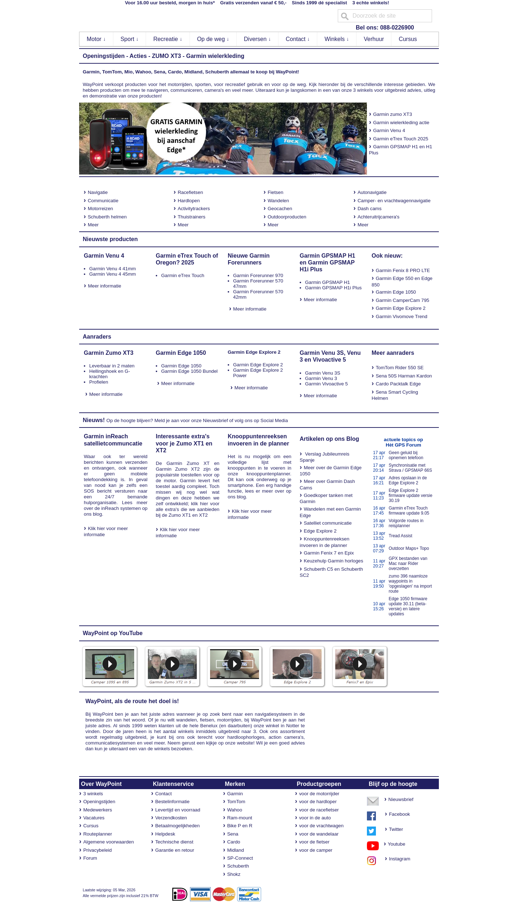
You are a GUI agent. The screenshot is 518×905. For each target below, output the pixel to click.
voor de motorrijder (319, 793)
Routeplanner (97, 834)
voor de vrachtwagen (321, 825)
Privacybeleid (97, 850)
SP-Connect (240, 858)
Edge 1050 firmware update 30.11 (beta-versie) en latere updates (408, 606)
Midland (235, 850)
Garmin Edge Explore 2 (401, 308)
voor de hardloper (317, 801)
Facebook (399, 814)
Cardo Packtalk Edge (398, 383)
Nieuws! (94, 420)
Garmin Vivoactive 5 (326, 383)
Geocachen (280, 208)
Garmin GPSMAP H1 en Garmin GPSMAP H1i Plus (327, 262)
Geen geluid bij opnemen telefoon (406, 455)
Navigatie (98, 192)
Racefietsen (190, 192)
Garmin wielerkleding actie (401, 122)
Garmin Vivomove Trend (401, 316)
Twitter (396, 829)
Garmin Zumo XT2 (178, 469)
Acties (138, 56)
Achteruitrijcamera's (379, 217)
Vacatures (93, 817)
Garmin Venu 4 (389, 130)
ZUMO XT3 (166, 56)
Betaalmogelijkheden (177, 825)
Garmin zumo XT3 (390, 114)
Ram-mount (239, 817)
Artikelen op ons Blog (329, 439)
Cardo (233, 842)
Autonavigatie (372, 192)
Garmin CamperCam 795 (402, 300)
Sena (232, 834)
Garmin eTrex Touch (182, 275)
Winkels (336, 39)
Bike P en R (239, 825)
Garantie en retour (174, 850)
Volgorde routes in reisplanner (406, 523)
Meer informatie (104, 286)
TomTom (236, 801)
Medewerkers (97, 810)
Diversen (257, 39)
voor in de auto (315, 817)
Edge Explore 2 (320, 531)
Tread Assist (401, 535)
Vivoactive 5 (329, 360)
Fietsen (275, 192)
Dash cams (370, 208)
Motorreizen (100, 208)
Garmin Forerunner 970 (258, 275)
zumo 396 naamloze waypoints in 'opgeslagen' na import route (410, 584)
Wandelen (278, 200)
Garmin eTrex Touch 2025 (400, 138)
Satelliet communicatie (327, 523)
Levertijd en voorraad (177, 810)
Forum (90, 858)
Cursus (408, 39)
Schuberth (238, 866)
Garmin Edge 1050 (396, 292)
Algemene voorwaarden (108, 842)
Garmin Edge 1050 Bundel (189, 371)
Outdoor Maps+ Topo (409, 548)
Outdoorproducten (287, 217)
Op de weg (213, 39)
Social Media (274, 420)
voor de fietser (314, 842)
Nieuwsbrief (215, 420)
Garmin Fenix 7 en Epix (329, 553)
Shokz (233, 874)
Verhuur (374, 39)
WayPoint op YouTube (113, 633)
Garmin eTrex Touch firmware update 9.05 (409, 511)
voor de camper (315, 850)
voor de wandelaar (318, 834)
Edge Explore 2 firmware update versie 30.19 (410, 495)
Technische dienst (174, 842)
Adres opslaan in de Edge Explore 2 (408, 480)
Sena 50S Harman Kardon (404, 376)
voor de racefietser (318, 810)
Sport (130, 39)
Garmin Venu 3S (322, 373)
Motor (96, 39)
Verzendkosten (171, 817)
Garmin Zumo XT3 (108, 353)
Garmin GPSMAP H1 (327, 282)
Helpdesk (165, 834)
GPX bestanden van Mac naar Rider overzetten (408, 563)
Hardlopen (189, 200)
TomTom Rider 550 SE (399, 367)
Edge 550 (403, 278)
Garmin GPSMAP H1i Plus (333, 287)
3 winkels (93, 793)
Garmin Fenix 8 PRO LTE (403, 270)
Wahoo (234, 810)
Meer (93, 224)
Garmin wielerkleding (215, 56)
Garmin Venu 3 (321, 378)
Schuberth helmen (107, 217)
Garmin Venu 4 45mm (112, 274)
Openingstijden (103, 56)
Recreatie (167, 39)
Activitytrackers (194, 208)
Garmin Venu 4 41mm (112, 268)
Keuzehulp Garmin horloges (333, 561)
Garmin (235, 793)
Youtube (393, 844)
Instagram (397, 858)
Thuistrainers (191, 217)
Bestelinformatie (172, 801)
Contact (298, 39)
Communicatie (103, 200)
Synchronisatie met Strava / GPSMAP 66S (410, 468)
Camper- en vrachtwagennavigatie (394, 200)
